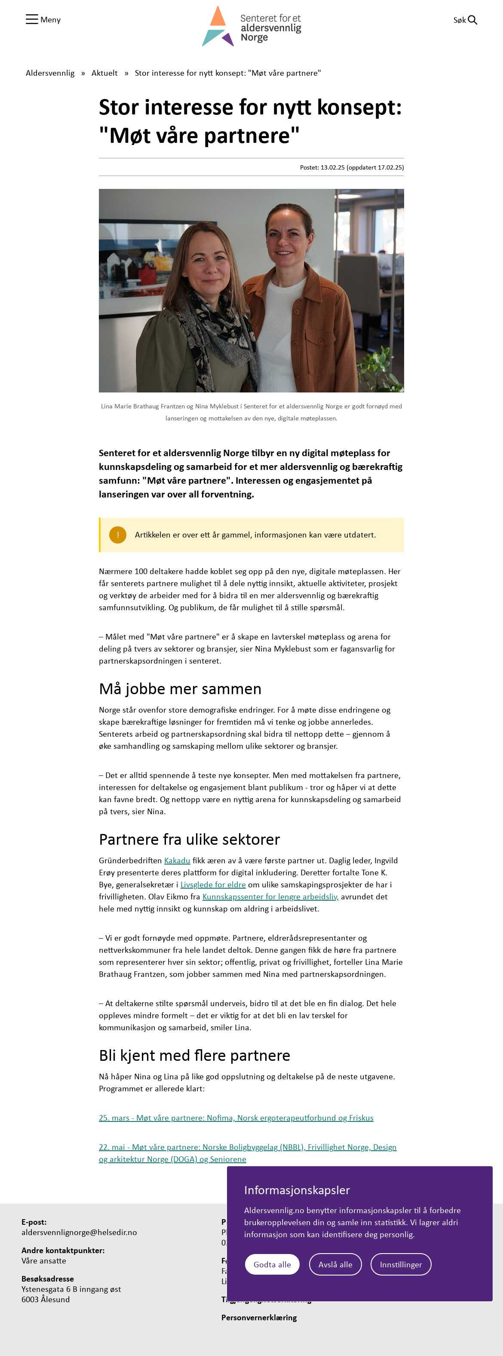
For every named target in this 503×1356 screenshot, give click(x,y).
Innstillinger (401, 1264)
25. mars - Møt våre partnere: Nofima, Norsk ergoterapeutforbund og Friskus (236, 1117)
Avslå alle (336, 1264)
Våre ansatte (43, 1260)
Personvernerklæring (259, 1317)
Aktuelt (105, 72)
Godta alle (272, 1264)
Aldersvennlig (50, 72)
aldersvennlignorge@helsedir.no (79, 1232)
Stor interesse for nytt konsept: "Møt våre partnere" (228, 72)
